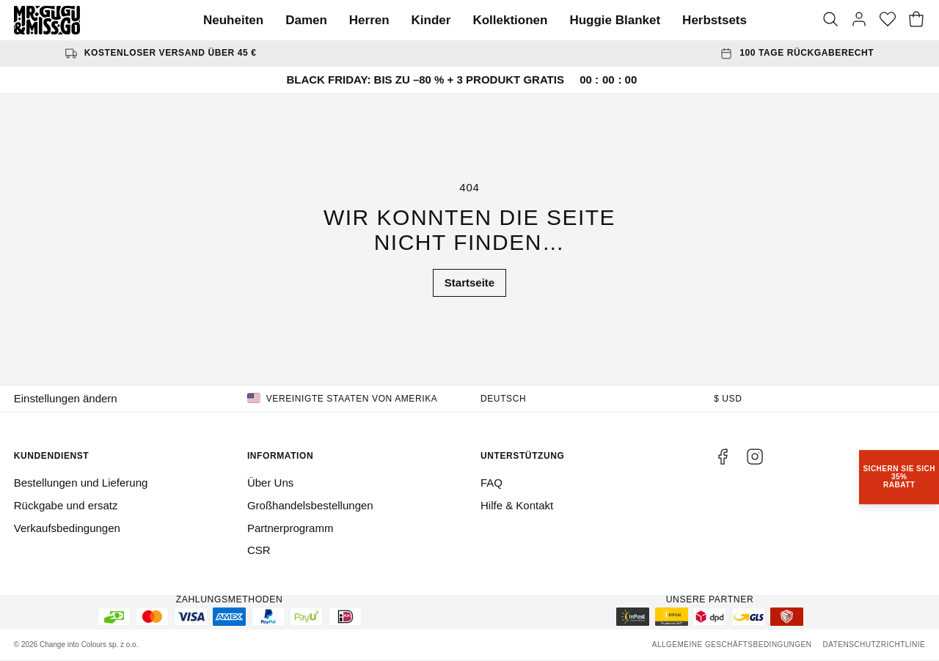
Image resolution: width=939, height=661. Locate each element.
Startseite (469, 282)
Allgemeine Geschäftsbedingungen (732, 644)
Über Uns (270, 482)
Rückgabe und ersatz (66, 505)
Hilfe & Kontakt (517, 505)
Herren (369, 20)
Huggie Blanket (614, 20)
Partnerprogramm (290, 528)
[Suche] (830, 20)
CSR (259, 550)
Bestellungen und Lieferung (81, 482)
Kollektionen (509, 20)
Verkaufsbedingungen (67, 528)
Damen (306, 20)
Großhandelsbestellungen (310, 505)
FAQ (492, 482)
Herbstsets (714, 20)
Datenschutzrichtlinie (873, 644)
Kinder (431, 20)
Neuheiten (233, 20)
